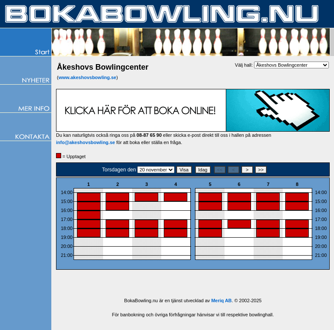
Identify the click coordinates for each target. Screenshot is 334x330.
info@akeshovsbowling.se (85, 142)
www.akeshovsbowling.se (87, 77)
